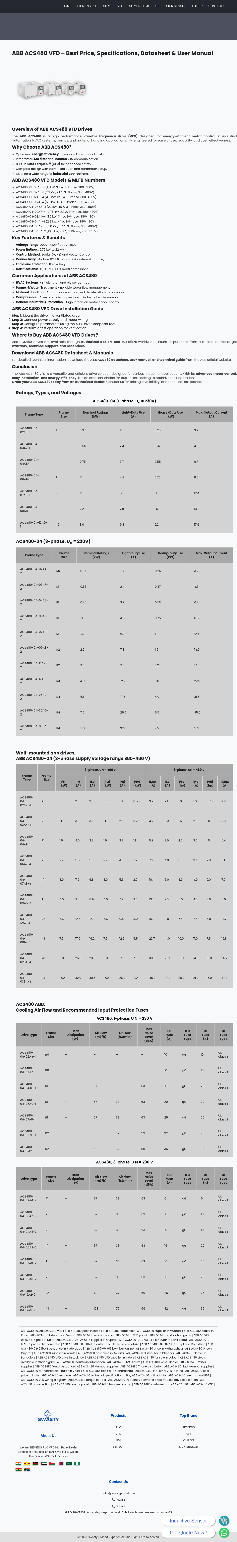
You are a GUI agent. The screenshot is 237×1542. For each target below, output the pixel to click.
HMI (118, 1440)
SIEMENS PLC (87, 6)
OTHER (197, 6)
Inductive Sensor (188, 1520)
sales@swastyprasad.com (118, 1493)
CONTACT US (217, 6)
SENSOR (118, 1446)
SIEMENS (188, 1427)
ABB (157, 6)
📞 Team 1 (118, 1499)
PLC (118, 1427)
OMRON (188, 1440)
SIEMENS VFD (113, 6)
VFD (118, 1433)
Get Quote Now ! (188, 1532)
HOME (67, 6)
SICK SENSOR (176, 6)
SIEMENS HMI (139, 6)
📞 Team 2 (118, 1506)
